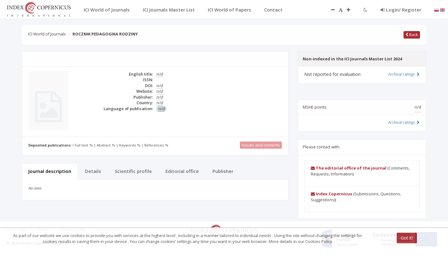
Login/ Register (400, 10)
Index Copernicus (331, 194)
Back (411, 34)
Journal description (49, 171)
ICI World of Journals (47, 34)
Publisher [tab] (222, 171)
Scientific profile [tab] (133, 171)
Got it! (407, 238)
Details (93, 171)
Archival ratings (404, 74)
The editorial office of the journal (348, 168)
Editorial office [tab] (182, 171)
